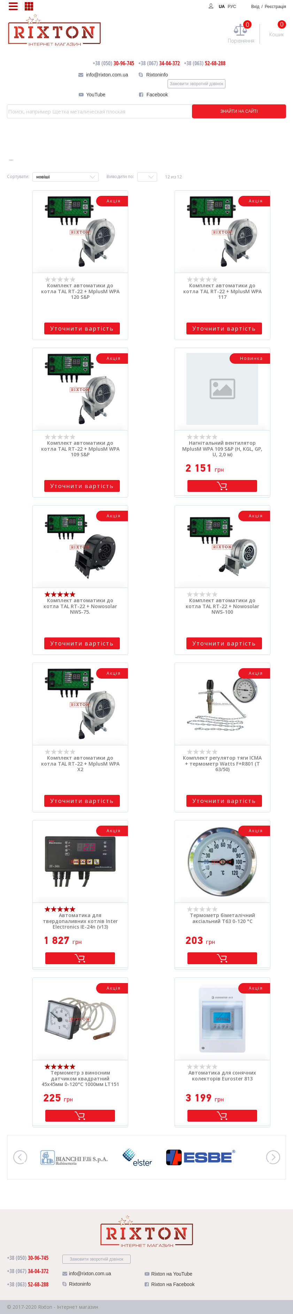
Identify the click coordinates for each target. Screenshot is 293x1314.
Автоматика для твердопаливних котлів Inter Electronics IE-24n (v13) (80, 921)
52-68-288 (204, 63)
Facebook (157, 94)
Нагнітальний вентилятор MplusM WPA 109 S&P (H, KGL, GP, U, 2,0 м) (222, 449)
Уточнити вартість (82, 328)
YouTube (96, 94)
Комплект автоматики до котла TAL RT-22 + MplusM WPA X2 (80, 764)
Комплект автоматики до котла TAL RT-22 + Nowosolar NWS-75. (80, 606)
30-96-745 (113, 63)
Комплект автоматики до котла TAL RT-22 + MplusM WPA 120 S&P (80, 291)
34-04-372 (159, 63)
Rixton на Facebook (169, 1286)
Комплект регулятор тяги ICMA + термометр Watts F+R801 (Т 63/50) (222, 764)
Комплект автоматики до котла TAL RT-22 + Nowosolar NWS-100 (222, 606)
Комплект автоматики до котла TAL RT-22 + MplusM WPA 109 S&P (80, 449)
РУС (232, 6)
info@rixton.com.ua (107, 74)
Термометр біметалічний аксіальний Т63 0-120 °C (222, 918)
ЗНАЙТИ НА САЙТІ (239, 111)
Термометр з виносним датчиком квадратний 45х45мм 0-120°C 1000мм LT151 (80, 1078)
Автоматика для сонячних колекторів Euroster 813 (222, 1076)
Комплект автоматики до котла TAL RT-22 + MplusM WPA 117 (222, 291)
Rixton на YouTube (168, 1275)
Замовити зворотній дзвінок (196, 83)
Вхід (268, 6)
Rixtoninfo (157, 74)
